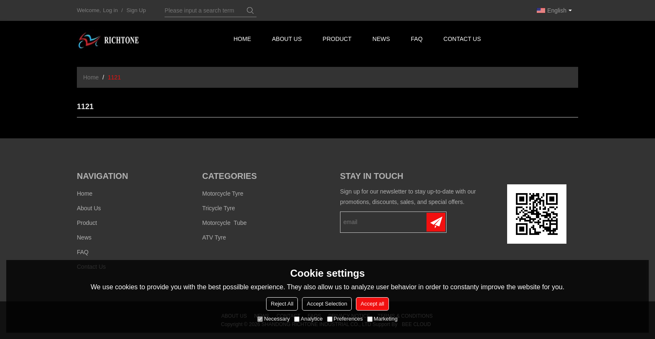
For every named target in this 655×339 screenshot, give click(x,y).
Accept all (372, 304)
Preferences (345, 319)
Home (242, 39)
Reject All (282, 304)
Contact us (463, 39)
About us (287, 39)
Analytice (308, 319)
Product (337, 39)
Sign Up (136, 10)
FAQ (417, 39)
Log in (110, 10)
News (382, 39)
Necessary (273, 319)
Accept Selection (327, 304)
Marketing (382, 319)
